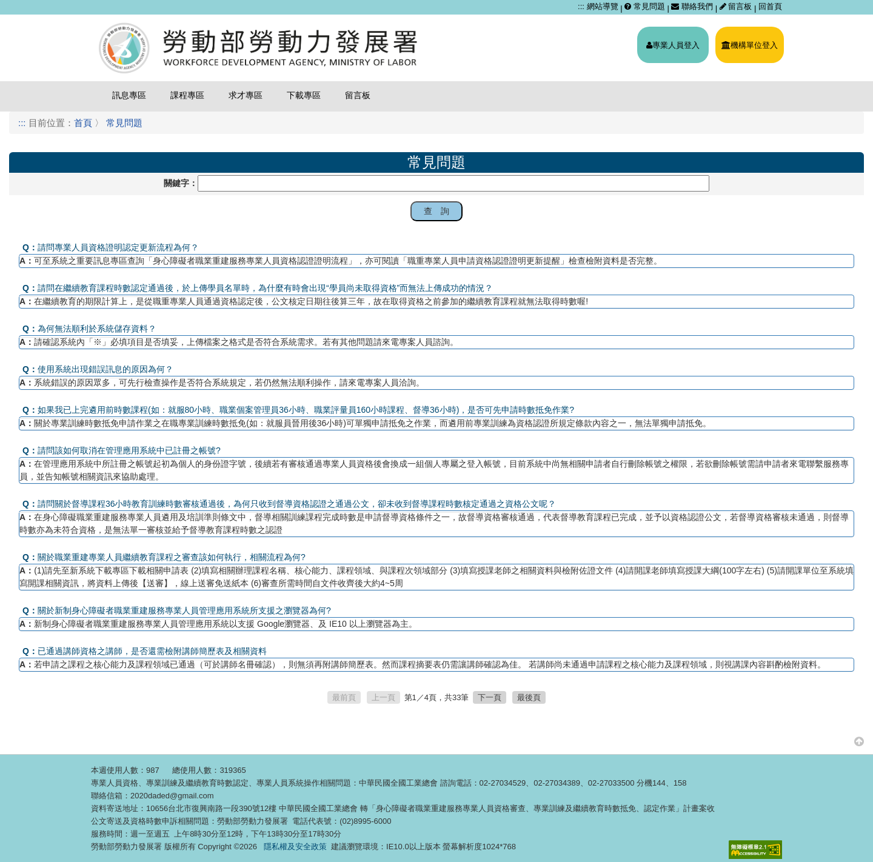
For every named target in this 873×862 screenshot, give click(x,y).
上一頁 (383, 697)
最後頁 (529, 697)
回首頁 (770, 6)
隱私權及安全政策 (295, 846)
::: (581, 6)
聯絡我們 (692, 6)
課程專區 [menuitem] (187, 95)
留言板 (737, 6)
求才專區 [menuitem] (246, 95)
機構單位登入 (749, 45)
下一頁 (489, 697)
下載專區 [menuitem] (304, 95)
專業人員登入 (673, 45)
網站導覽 (602, 6)
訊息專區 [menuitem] (129, 95)
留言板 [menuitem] (357, 95)
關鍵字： (181, 183)
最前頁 (344, 697)
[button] (859, 741)
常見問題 (644, 6)
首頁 (83, 123)
